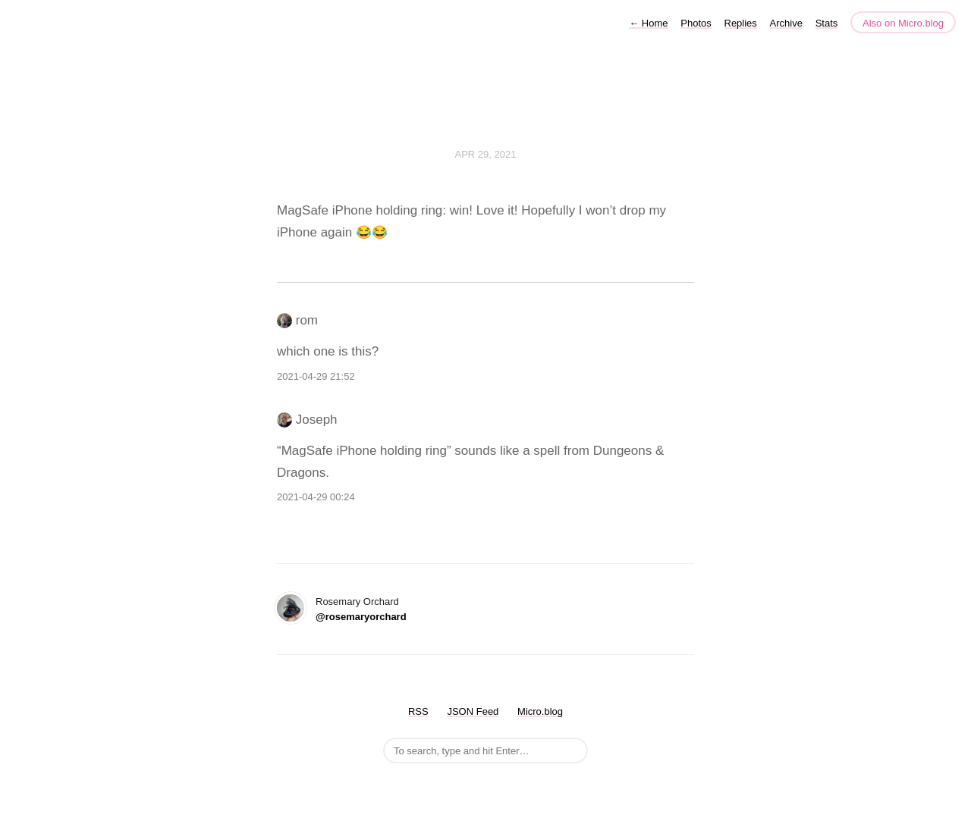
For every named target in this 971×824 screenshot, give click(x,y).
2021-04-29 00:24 (316, 497)
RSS (418, 711)
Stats (826, 23)
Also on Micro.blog (903, 23)
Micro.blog (540, 711)
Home (648, 23)
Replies (740, 23)
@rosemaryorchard (361, 616)
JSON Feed (472, 711)
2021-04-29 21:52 (316, 376)
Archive (786, 23)
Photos (695, 23)
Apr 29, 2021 (486, 154)
